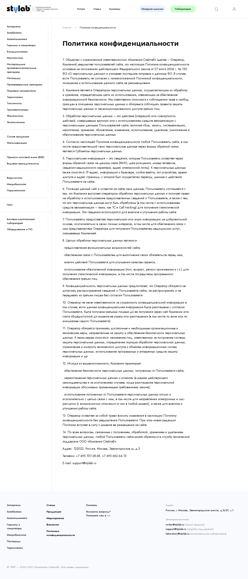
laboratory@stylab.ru (177, 533)
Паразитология (16, 190)
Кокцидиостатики (17, 52)
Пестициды (13, 78)
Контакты (114, 9)
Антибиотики (14, 33)
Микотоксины (15, 58)
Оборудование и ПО (19, 229)
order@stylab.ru (175, 524)
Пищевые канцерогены (21, 91)
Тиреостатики (15, 97)
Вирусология (14, 178)
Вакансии (52, 524)
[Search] (215, 9)
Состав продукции (18, 136)
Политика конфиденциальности (59, 533)
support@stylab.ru (176, 529)
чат (108, 515)
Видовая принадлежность (23, 163)
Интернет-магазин (152, 9)
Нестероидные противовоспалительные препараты (21, 68)
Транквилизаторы (17, 110)
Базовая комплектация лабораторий (21, 221)
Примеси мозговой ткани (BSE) (25, 157)
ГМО (9, 205)
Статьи (97, 9)
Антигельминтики (17, 39)
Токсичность (14, 103)
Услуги (81, 9)
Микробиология (16, 184)
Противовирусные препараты (24, 84)
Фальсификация (17, 143)
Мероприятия (54, 518)
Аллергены (14, 26)
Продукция (53, 512)
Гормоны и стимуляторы (21, 45)
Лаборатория (183, 9)
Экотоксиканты (16, 122)
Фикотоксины (15, 116)
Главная (67, 27)
